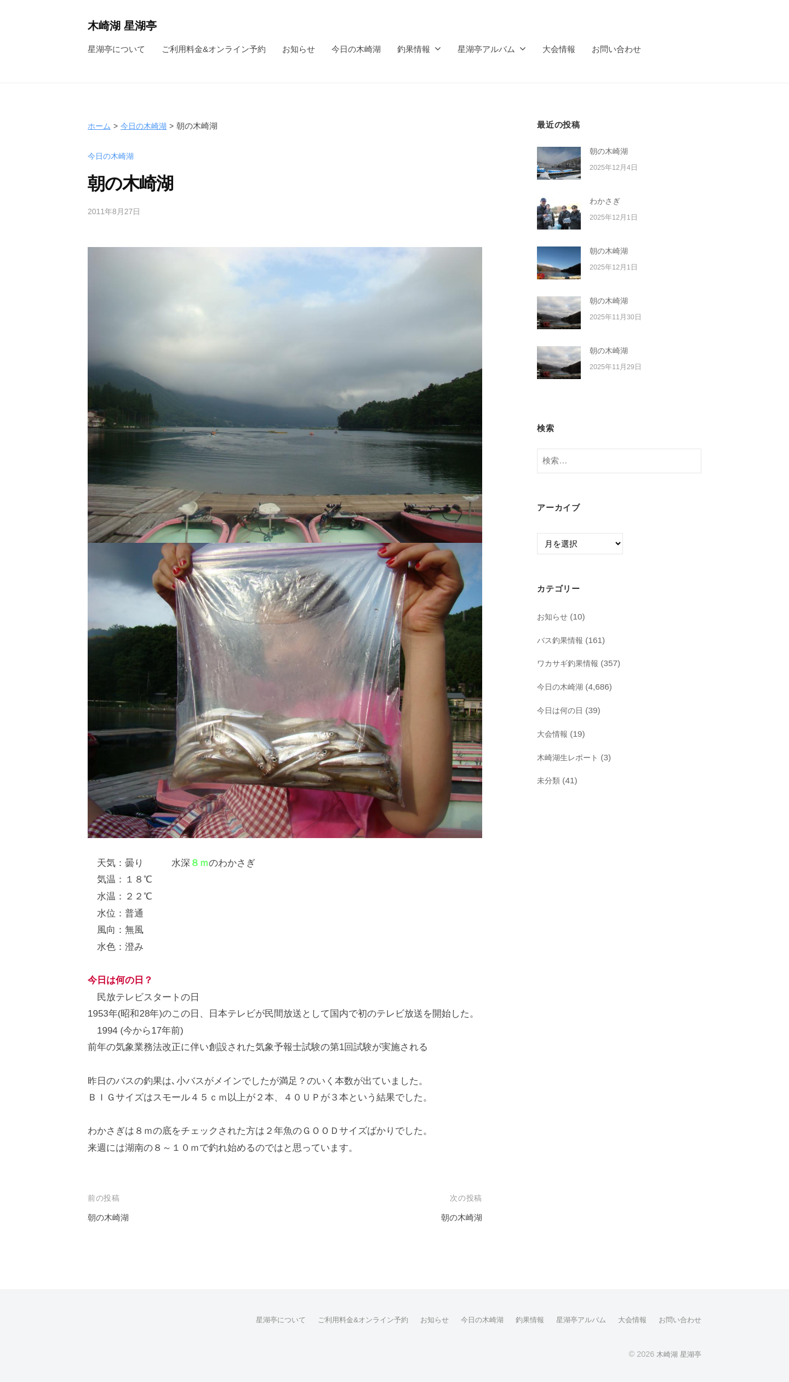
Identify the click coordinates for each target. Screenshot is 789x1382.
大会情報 (558, 49)
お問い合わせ (616, 49)
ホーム (100, 125)
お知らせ (298, 49)
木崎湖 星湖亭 (125, 25)
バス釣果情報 (561, 640)
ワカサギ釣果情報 (570, 663)
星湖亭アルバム (486, 49)
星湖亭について (116, 49)
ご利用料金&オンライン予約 (214, 49)
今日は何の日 (561, 710)
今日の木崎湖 (356, 49)
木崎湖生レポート (570, 757)
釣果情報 (413, 49)
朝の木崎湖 (111, 1217)
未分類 (549, 780)
